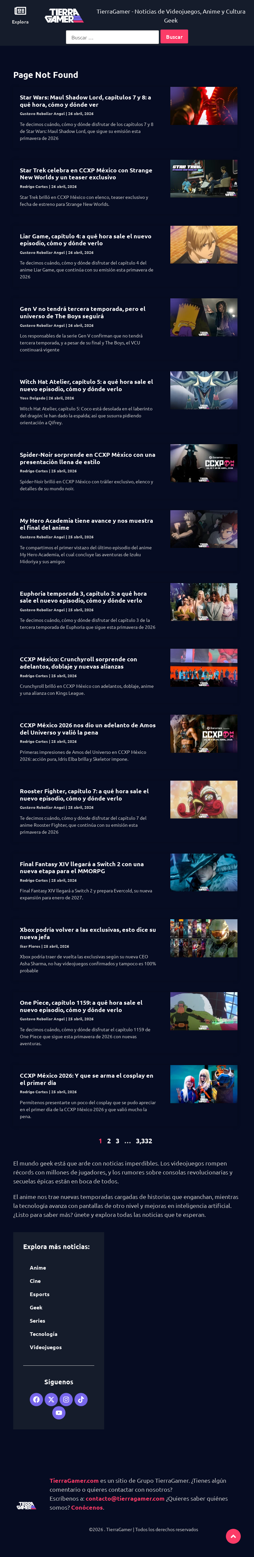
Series (37, 1320)
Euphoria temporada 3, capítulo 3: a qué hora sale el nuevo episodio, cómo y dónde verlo (83, 596)
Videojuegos (46, 1347)
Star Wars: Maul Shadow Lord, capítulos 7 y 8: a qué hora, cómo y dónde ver (85, 100)
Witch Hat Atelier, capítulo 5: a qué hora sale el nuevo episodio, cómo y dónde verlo (86, 385)
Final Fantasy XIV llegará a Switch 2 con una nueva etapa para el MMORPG (82, 867)
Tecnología (44, 1333)
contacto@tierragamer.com (125, 1498)
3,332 (144, 1140)
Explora (20, 22)
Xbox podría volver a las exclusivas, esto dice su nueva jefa (88, 933)
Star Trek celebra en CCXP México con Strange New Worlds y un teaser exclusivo (86, 173)
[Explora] (20, 11)
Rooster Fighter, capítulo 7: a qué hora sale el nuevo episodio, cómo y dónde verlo (84, 794)
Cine (35, 1280)
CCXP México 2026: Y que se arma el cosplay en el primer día (86, 1078)
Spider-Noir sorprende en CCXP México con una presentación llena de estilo (87, 457)
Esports (40, 1293)
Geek (36, 1307)
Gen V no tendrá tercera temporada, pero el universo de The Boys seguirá (83, 312)
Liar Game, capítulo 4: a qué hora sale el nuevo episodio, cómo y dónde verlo (85, 239)
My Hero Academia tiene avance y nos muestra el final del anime (86, 523)
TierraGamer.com (74, 1480)
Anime (38, 1267)
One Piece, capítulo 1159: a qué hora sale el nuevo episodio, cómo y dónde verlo (81, 1005)
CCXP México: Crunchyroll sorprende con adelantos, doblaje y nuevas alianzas (78, 662)
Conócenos (87, 1507)
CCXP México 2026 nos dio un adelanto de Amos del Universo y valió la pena (88, 728)
